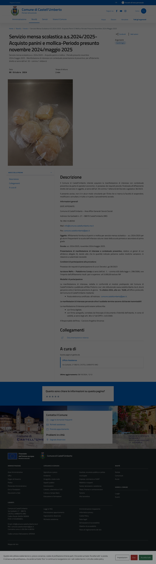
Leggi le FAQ (48, 509)
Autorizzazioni (49, 486)
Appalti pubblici (49, 482)
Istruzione (124, 19)
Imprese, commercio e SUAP (89, 479)
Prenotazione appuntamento (54, 512)
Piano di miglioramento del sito (90, 529)
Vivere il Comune (60, 19)
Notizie (117, 472)
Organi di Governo (14, 479)
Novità (34, 19)
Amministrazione (19, 19)
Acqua (103, 19)
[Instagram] (124, 11)
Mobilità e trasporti (86, 482)
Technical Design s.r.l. (22, 557)
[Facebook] (116, 11)
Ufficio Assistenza (69, 360)
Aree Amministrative (15, 472)
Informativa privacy (86, 512)
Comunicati (119, 475)
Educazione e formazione (52, 496)
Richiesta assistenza (51, 519)
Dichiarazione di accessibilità (89, 522)
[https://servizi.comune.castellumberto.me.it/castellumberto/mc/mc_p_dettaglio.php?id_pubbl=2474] (102, 337)
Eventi (117, 497)
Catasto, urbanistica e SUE (53, 489)
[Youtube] (120, 11)
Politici (10, 482)
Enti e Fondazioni (14, 489)
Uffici (9, 475)
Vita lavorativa (84, 496)
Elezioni (113, 19)
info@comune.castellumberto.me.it (79, 225)
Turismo (82, 493)
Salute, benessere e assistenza (90, 486)
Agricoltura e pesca (50, 472)
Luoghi (117, 493)
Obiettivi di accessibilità (87, 526)
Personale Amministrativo (17, 486)
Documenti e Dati (14, 493)
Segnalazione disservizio (52, 516)
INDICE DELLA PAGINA (30, 172)
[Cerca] (143, 11)
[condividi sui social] (120, 34)
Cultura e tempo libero (51, 493)
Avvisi (117, 479)
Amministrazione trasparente (89, 509)
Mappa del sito (13, 544)
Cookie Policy (84, 516)
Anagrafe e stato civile (52, 479)
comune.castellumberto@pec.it (77, 230)
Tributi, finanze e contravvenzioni (91, 489)
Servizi (45, 19)
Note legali (83, 519)
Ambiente (47, 475)
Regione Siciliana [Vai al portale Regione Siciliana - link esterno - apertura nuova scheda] (15, 2)
